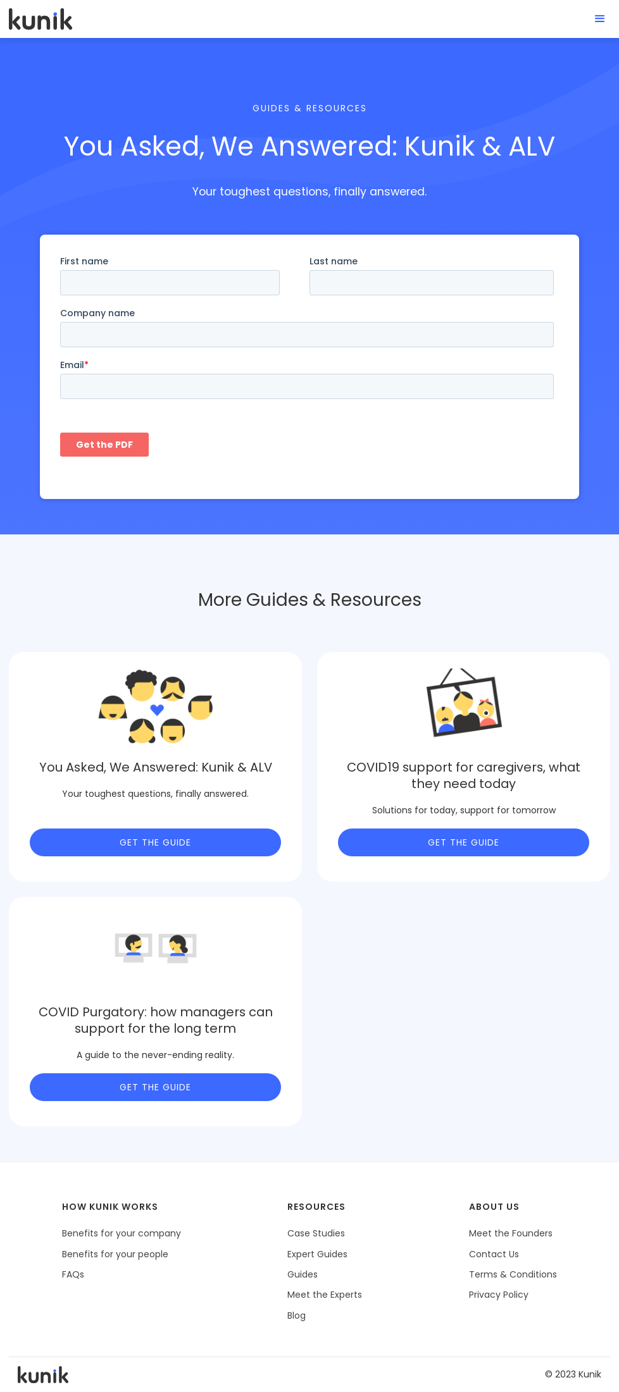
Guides (302, 1274)
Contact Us (494, 1254)
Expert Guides (317, 1254)
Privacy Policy (498, 1294)
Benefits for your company (121, 1233)
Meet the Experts (324, 1294)
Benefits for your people (115, 1254)
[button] (600, 19)
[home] (40, 18)
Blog (296, 1315)
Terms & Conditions (513, 1274)
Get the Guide (155, 842)
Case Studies (316, 1233)
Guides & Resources (310, 108)
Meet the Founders (511, 1233)
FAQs (73, 1274)
